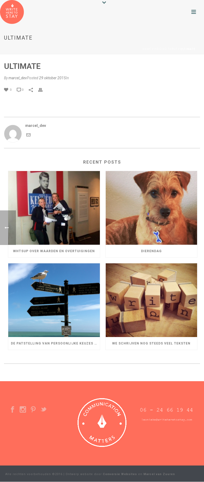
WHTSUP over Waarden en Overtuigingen (54, 251)
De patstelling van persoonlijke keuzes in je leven (55, 343)
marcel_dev (17, 78)
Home (146, 49)
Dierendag (151, 251)
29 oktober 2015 (52, 78)
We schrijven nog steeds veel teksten (151, 343)
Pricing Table (165, 49)
